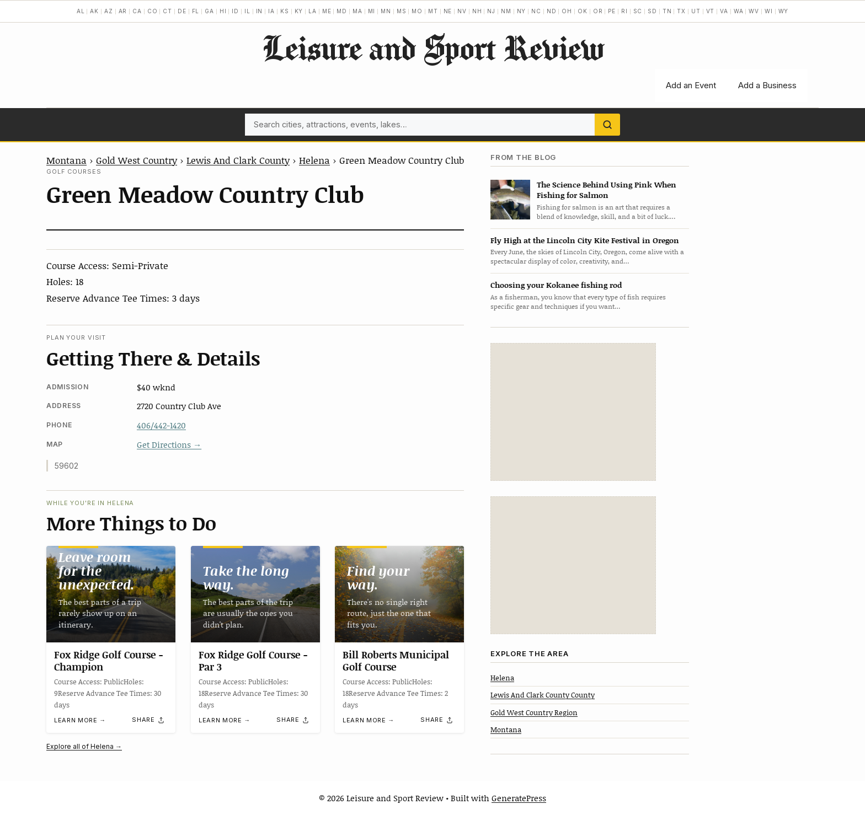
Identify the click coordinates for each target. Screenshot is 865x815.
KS (284, 11)
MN (386, 11)
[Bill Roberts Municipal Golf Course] (399, 594)
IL (247, 11)
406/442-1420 (161, 425)
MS (402, 11)
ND (552, 11)
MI (372, 11)
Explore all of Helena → (84, 746)
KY (299, 11)
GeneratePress (519, 798)
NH (477, 11)
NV (462, 11)
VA (724, 11)
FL (196, 11)
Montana (66, 160)
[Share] (148, 720)
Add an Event (691, 85)
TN (667, 11)
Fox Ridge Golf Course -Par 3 (253, 661)
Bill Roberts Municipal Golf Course (396, 661)
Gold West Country (136, 160)
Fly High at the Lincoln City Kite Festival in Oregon (584, 240)
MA (357, 11)
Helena (314, 160)
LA (312, 11)
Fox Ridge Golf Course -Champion (108, 660)
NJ (491, 11)
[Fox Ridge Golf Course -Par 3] (255, 594)
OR (598, 11)
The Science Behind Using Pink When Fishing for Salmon (606, 190)
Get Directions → (169, 444)
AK (94, 11)
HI (223, 11)
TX (681, 11)
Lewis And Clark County (238, 160)
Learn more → (80, 721)
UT (696, 11)
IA (271, 11)
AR (123, 11)
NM (506, 11)
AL (81, 11)
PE (612, 11)
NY (521, 11)
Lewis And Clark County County (542, 695)
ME (327, 11)
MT (433, 11)
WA (739, 11)
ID (235, 11)
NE (448, 11)
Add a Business (767, 85)
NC (536, 11)
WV (754, 11)
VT (710, 11)
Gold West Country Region (534, 712)
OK (583, 11)
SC (638, 11)
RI (624, 11)
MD (342, 11)
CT (167, 11)
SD (652, 11)
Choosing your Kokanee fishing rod (556, 285)
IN (259, 11)
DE (182, 11)
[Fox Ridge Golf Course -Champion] (110, 594)
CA (137, 11)
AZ (108, 11)
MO (417, 11)
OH (567, 11)
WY (783, 11)
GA (209, 11)
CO (152, 11)
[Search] (607, 125)
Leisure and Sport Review (433, 47)
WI (769, 11)
